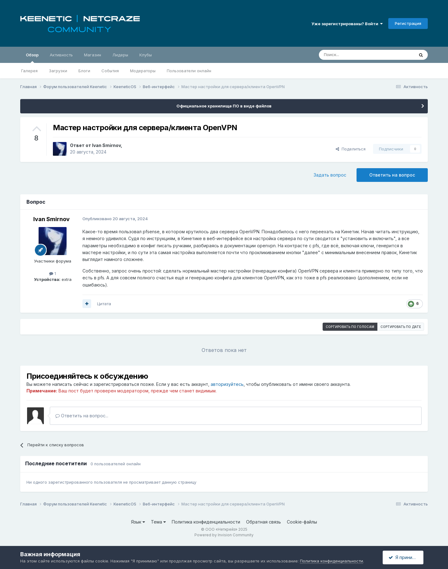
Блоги (84, 70)
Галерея (29, 70)
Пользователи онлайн (189, 70)
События (110, 70)
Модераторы (143, 70)
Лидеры (120, 54)
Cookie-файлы (302, 521)
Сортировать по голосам (350, 327)
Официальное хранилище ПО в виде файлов (224, 105)
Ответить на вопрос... (81, 415)
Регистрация (408, 23)
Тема (158, 521)
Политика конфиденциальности (206, 521)
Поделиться (351, 148)
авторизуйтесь (227, 384)
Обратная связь (263, 521)
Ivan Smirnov (106, 145)
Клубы (145, 54)
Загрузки (58, 70)
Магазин (92, 54)
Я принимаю (404, 557)
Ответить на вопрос (392, 175)
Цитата (104, 303)
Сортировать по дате (400, 327)
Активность (61, 54)
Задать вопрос (330, 175)
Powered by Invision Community (224, 535)
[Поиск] (352, 55)
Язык (138, 521)
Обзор (32, 57)
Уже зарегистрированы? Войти (347, 23)
